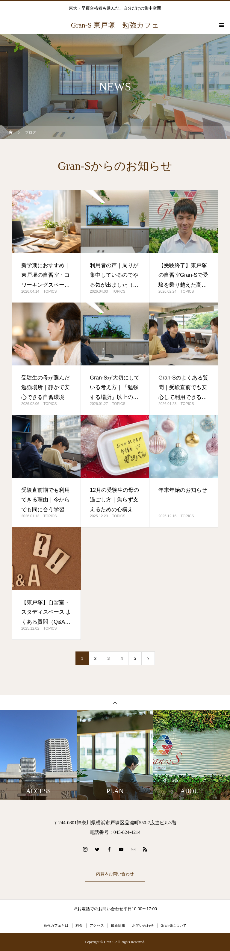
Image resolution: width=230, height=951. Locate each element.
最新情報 (118, 925)
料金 (79, 925)
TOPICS (50, 291)
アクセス (97, 925)
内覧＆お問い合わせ (115, 873)
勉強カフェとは (56, 925)
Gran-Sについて (174, 925)
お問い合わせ (143, 925)
